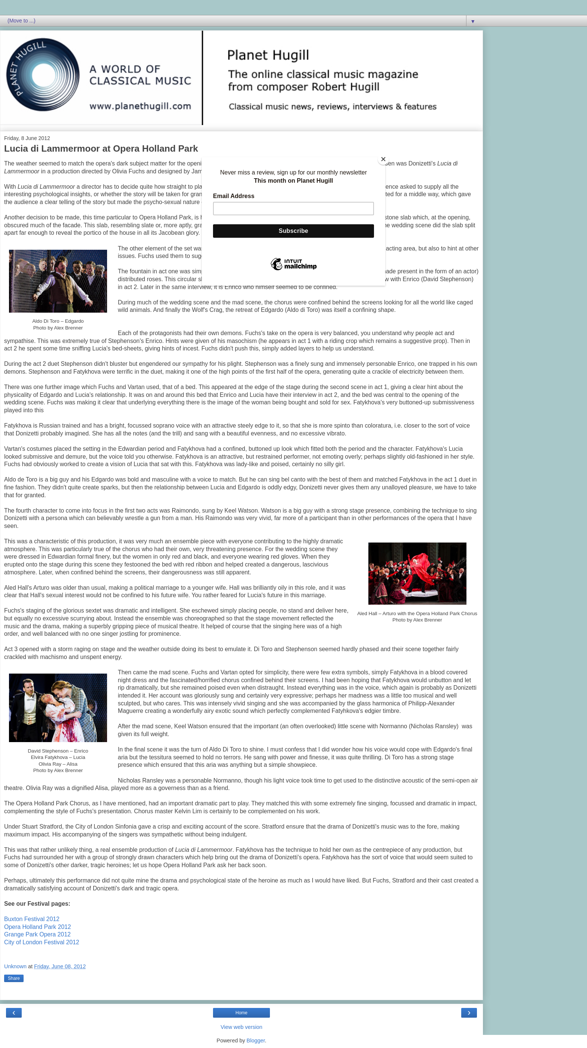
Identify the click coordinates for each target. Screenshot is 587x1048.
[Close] (383, 159)
